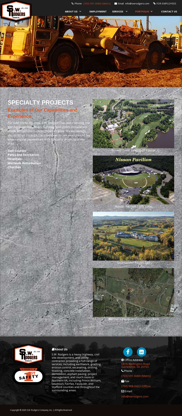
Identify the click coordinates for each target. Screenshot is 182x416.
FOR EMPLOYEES (166, 3)
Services (117, 11)
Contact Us (169, 11)
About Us (71, 11)
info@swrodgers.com (137, 3)
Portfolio (142, 11)
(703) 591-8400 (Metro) (97, 3)
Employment (98, 11)
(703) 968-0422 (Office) (136, 386)
